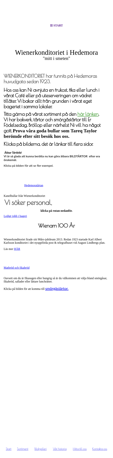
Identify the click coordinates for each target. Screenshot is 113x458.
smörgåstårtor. (57, 288)
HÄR (17, 249)
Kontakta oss (99, 448)
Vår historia (60, 448)
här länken (87, 114)
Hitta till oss (80, 448)
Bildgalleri (41, 448)
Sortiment (22, 448)
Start (8, 448)
